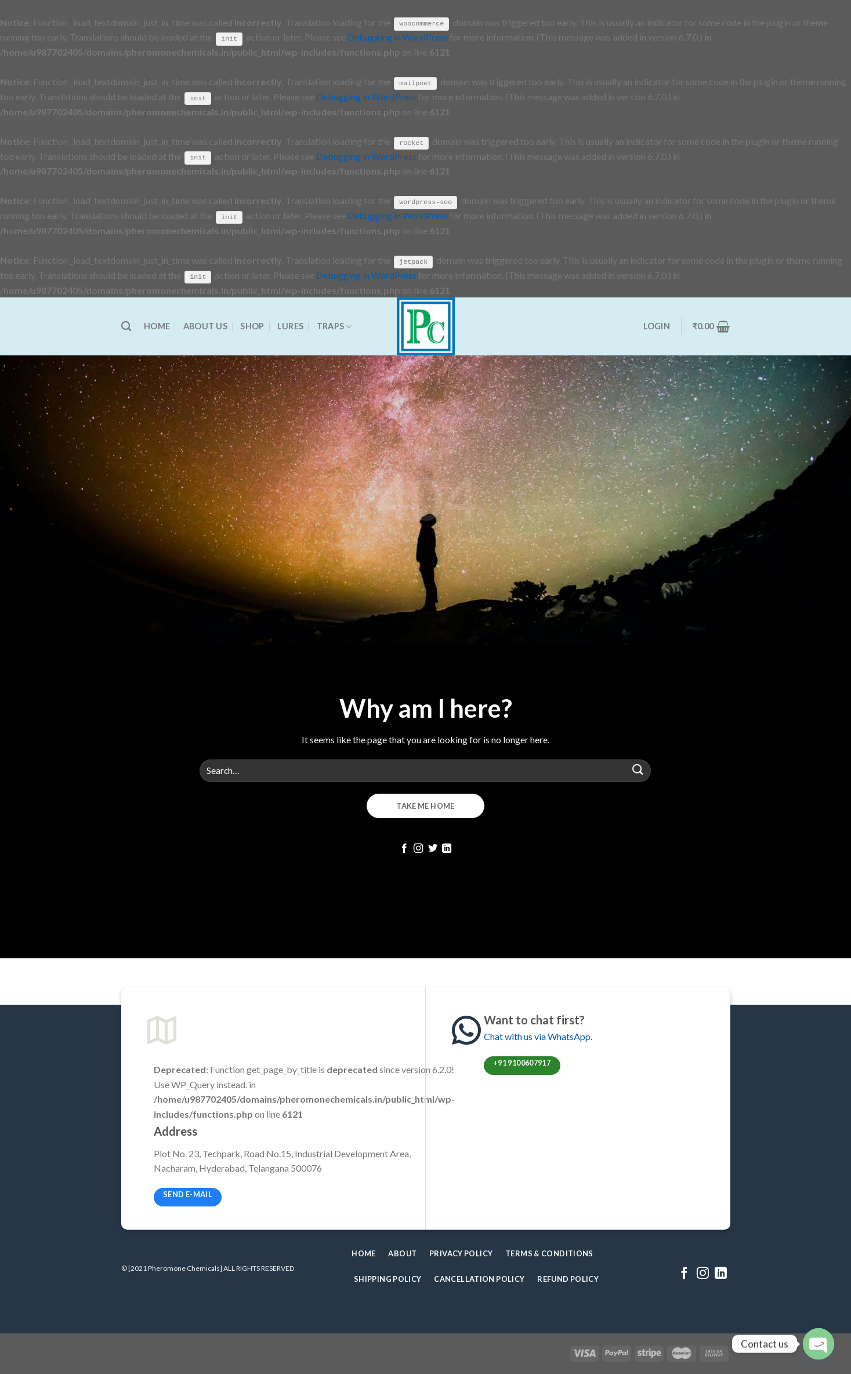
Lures (290, 325)
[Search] (126, 326)
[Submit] (637, 769)
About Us (205, 325)
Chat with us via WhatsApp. (538, 1035)
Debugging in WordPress (397, 36)
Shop (252, 325)
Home (157, 325)
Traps (334, 325)
